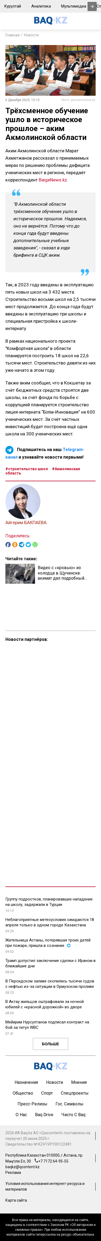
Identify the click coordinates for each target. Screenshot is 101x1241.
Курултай (12, 6)
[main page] (50, 23)
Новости (31, 35)
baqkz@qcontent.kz (22, 1167)
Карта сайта (16, 1200)
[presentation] (92, 6)
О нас (21, 1114)
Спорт (47, 1093)
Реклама (13, 1172)
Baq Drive (44, 1114)
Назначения (26, 1082)
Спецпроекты (75, 1093)
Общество (23, 1093)
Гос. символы (69, 1103)
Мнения (79, 1082)
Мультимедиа (73, 6)
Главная (12, 35)
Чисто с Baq (73, 1114)
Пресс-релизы (32, 1103)
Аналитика (41, 6)
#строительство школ (26, 469)
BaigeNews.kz (53, 180)
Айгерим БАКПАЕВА (26, 522)
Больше (50, 1044)
